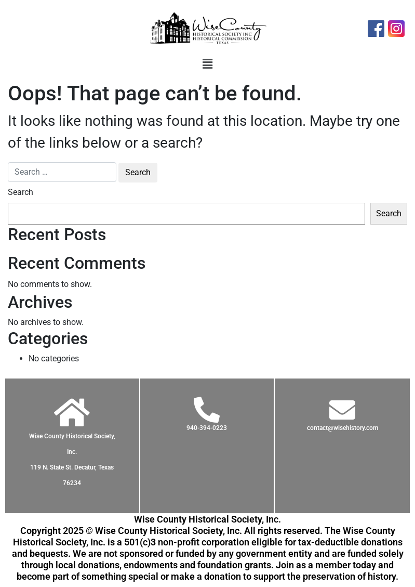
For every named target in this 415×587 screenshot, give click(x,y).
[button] (207, 64)
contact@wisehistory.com (342, 428)
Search (20, 192)
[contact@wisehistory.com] (342, 410)
